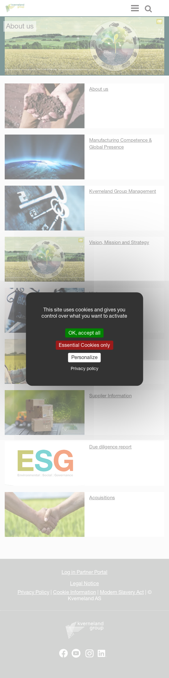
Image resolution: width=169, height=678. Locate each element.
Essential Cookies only (84, 345)
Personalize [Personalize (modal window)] (84, 357)
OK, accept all (84, 333)
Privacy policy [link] (84, 368)
